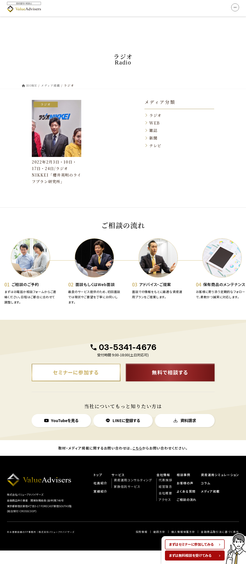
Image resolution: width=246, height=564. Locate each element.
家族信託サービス (126, 499)
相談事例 (183, 487)
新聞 (153, 127)
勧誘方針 (159, 545)
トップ (97, 487)
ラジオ (47, 93)
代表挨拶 (165, 493)
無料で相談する (170, 385)
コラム (205, 496)
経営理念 (165, 499)
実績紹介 (100, 504)
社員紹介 (100, 496)
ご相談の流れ (186, 512)
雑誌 (153, 119)
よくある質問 (186, 504)
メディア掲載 (210, 504)
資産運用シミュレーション (220, 487)
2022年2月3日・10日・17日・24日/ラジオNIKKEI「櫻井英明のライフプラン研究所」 (56, 160)
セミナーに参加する (76, 385)
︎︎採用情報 (141, 545)
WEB (154, 111)
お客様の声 (184, 496)
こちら (137, 461)
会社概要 (165, 506)
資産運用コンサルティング (132, 493)
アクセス (164, 512)
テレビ (155, 135)
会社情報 (163, 488)
